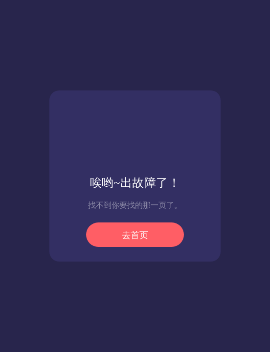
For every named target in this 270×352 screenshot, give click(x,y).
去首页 (135, 235)
